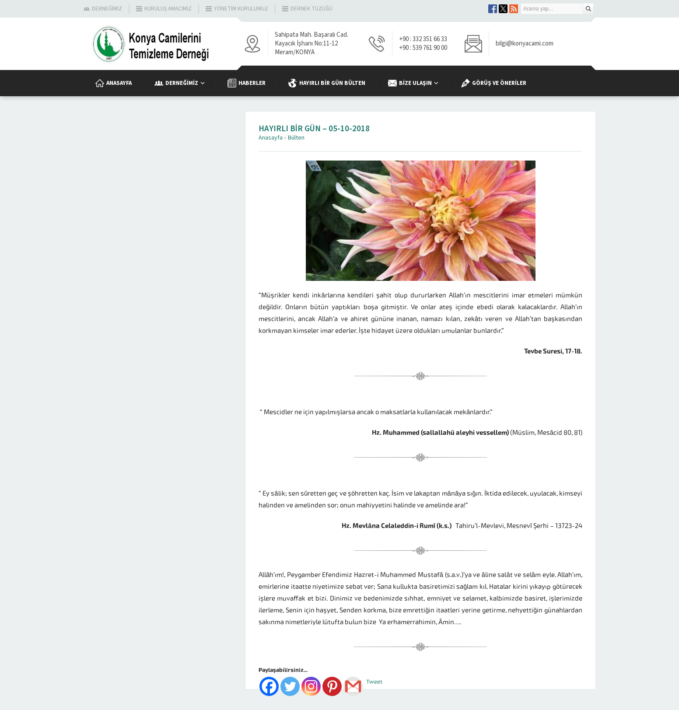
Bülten (296, 137)
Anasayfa (271, 137)
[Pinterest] (332, 686)
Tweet (374, 682)
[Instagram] (311, 686)
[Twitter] (290, 686)
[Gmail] (353, 686)
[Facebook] (269, 686)
